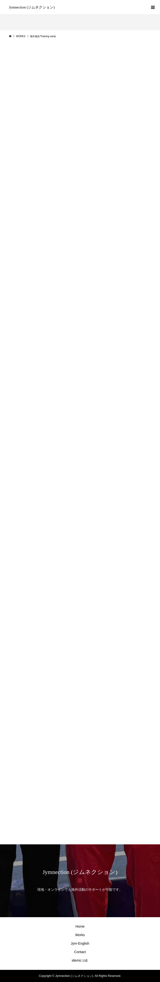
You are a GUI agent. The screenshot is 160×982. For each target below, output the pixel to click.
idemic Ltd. (80, 960)
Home (80, 926)
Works (80, 935)
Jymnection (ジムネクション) (32, 7)
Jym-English (80, 943)
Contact (80, 952)
